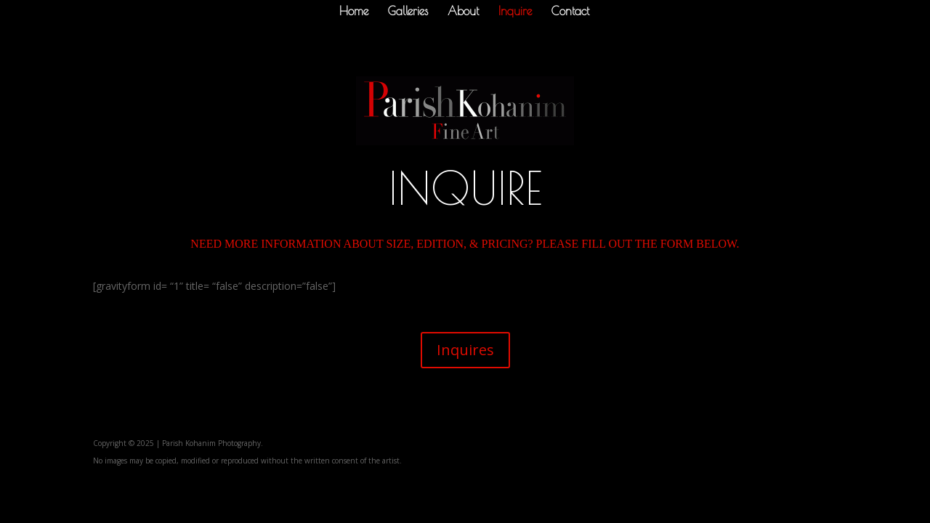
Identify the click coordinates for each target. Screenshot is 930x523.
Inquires (465, 350)
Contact (570, 11)
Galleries (408, 11)
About (463, 11)
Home (353, 11)
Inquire (515, 11)
